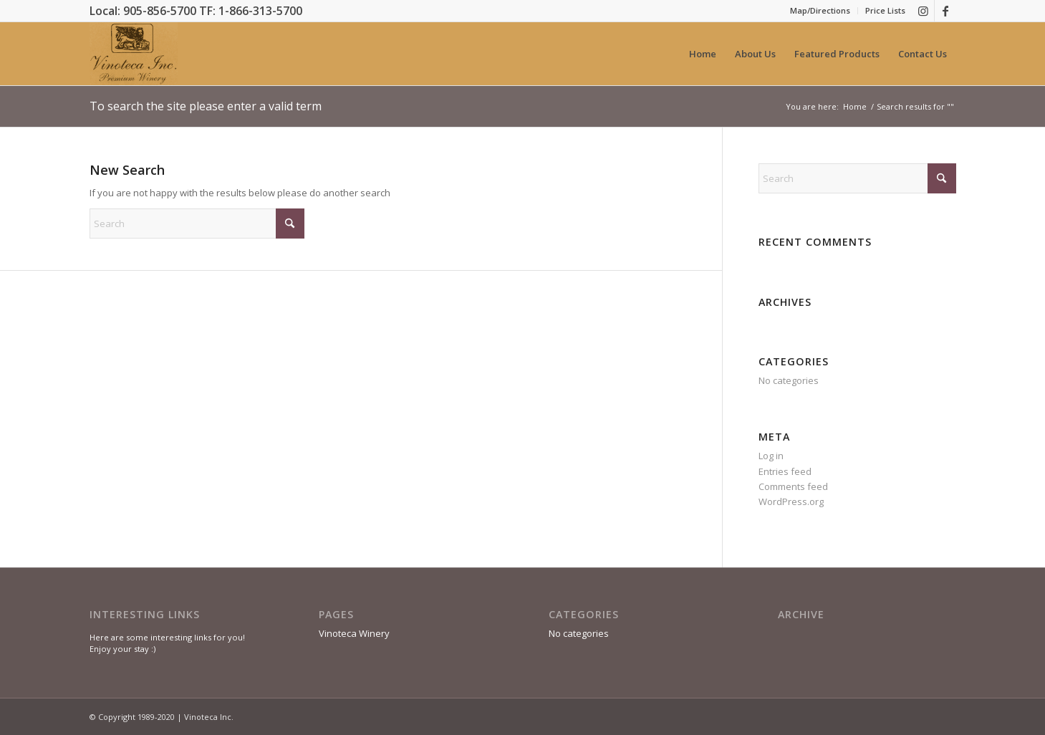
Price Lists (885, 10)
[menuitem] (820, 10)
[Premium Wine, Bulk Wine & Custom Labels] (134, 53)
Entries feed (785, 471)
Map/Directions (820, 10)
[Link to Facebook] (945, 10)
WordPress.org (791, 501)
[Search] (197, 223)
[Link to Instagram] (923, 10)
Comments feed (793, 486)
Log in (771, 455)
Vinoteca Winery (354, 633)
